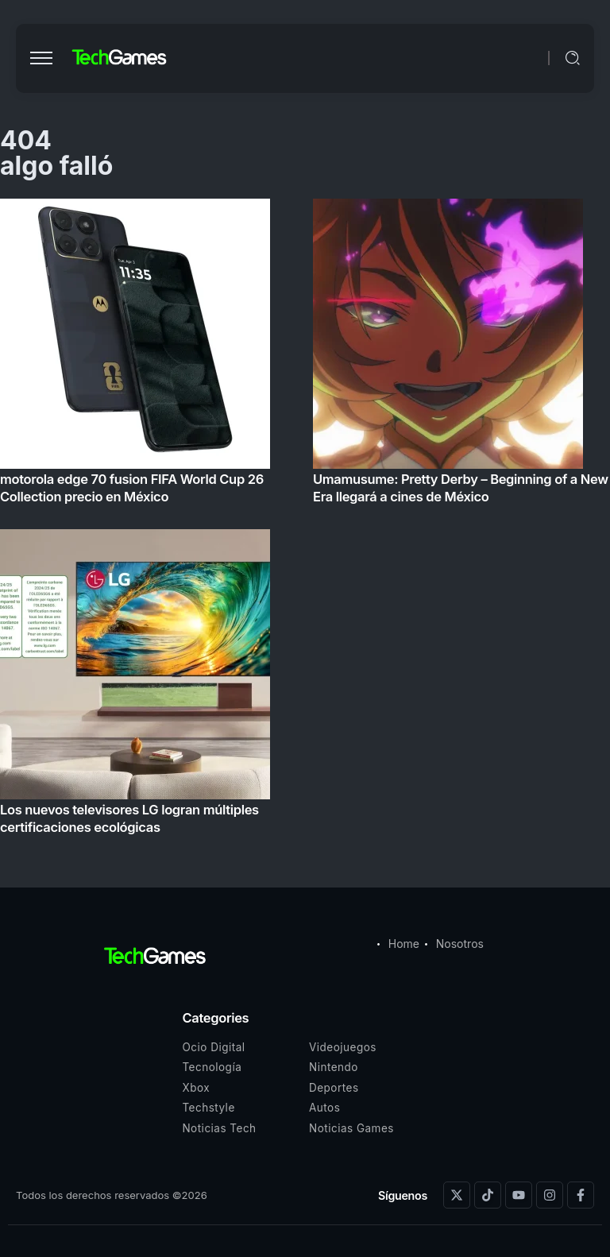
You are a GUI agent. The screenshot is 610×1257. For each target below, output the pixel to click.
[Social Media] (456, 1195)
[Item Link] (305, 521)
